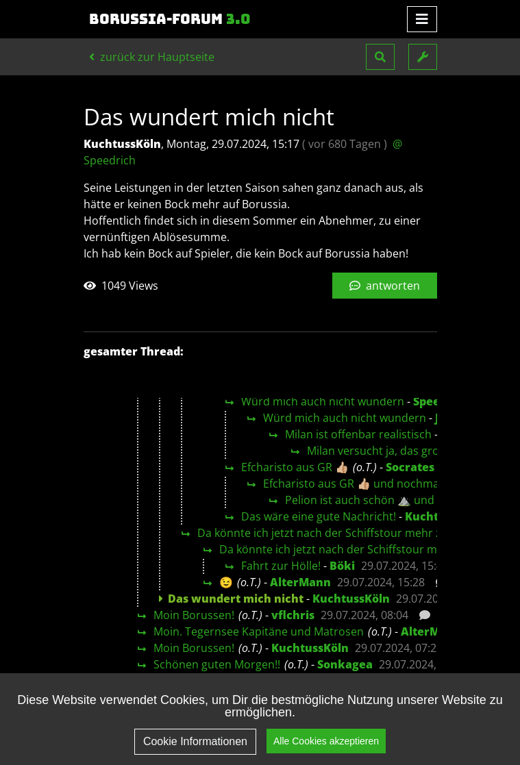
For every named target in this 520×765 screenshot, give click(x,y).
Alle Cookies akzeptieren (326, 741)
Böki (342, 565)
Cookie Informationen (195, 741)
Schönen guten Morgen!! (217, 664)
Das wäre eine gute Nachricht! (318, 516)
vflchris (292, 615)
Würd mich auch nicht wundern (322, 401)
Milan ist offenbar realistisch (358, 434)
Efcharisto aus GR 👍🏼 (294, 467)
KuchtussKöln (351, 598)
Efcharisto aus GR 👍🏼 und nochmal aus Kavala (381, 483)
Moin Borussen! (194, 615)
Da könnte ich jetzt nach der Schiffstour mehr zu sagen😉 (346, 532)
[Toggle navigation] (422, 19)
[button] (380, 57)
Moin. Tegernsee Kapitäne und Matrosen (259, 631)
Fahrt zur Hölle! (280, 565)
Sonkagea (345, 664)
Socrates (410, 467)
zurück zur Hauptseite (151, 56)
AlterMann (300, 582)
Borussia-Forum (170, 19)
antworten (384, 285)
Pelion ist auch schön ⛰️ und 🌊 (368, 499)
